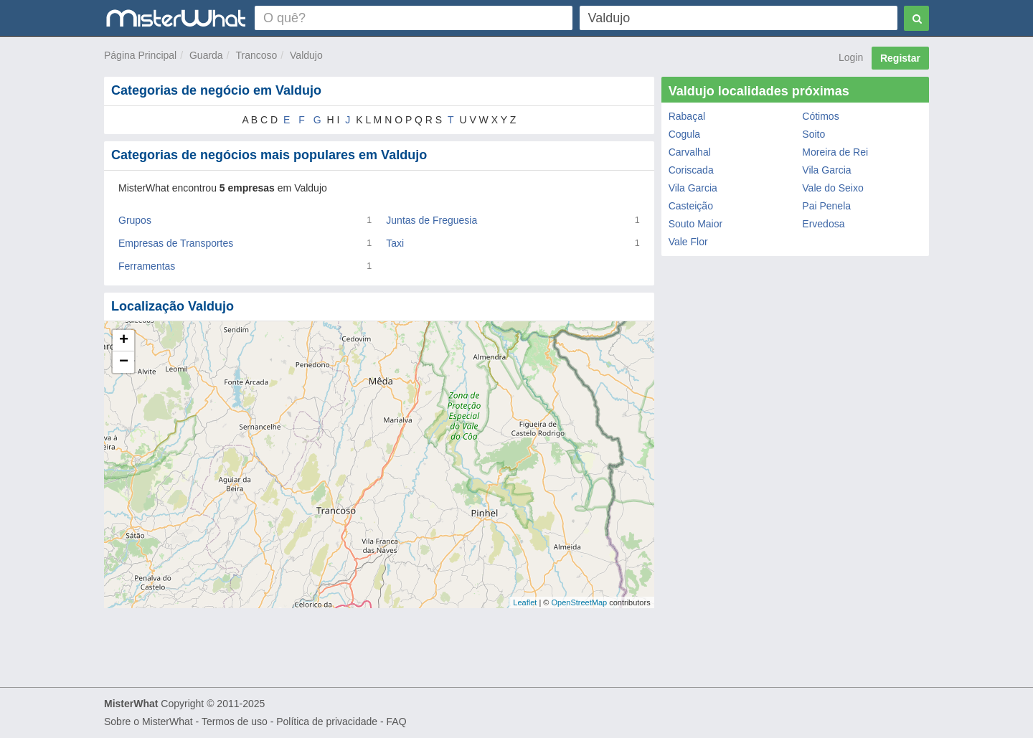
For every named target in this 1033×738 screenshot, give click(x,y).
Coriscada (691, 170)
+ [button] (123, 340)
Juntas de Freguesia (431, 220)
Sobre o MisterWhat (148, 721)
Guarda (206, 55)
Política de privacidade (326, 721)
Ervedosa (823, 224)
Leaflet (525, 602)
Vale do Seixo (832, 188)
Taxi (395, 243)
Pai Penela (826, 206)
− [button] (123, 362)
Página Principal (140, 55)
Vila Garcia (826, 170)
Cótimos (820, 116)
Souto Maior (695, 224)
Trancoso (256, 55)
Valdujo (306, 55)
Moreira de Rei (835, 152)
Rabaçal (687, 116)
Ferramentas (146, 266)
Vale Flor (688, 241)
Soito (813, 134)
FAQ (397, 721)
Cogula (684, 134)
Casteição (691, 206)
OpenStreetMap (579, 602)
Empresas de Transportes (175, 243)
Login (851, 57)
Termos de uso (235, 721)
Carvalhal (690, 152)
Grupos (134, 220)
